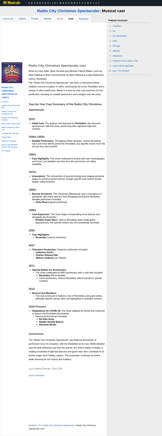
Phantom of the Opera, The (125, 61)
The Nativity (6, 151)
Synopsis (83, 18)
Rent (115, 41)
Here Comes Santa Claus (11, 124)
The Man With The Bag (10, 134)
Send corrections (36, 375)
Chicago (116, 46)
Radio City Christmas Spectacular (68, 11)
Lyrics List (8, 18)
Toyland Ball (6, 137)
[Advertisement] (53, 43)
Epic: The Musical (121, 71)
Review (48, 18)
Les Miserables (120, 36)
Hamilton (117, 26)
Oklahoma (117, 56)
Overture (5, 102)
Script (60, 18)
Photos (34, 18)
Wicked (116, 51)
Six (114, 31)
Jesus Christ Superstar (123, 66)
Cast (71, 18)
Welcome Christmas (9, 141)
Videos (22, 18)
